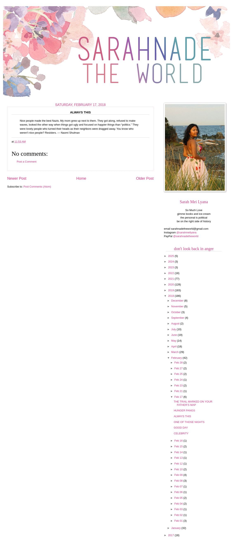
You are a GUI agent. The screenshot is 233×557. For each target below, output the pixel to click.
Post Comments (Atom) (37, 186)
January (176, 528)
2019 (171, 290)
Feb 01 (179, 520)
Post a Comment (26, 161)
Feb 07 (179, 486)
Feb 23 (179, 385)
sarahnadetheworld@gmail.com (189, 228)
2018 (171, 295)
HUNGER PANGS (184, 410)
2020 (171, 284)
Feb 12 (179, 463)
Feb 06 (179, 492)
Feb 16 (179, 440)
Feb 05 (179, 497)
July (174, 329)
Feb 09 (179, 474)
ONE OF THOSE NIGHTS (189, 422)
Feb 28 (179, 362)
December (177, 300)
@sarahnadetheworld (185, 236)
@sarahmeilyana (187, 232)
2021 (171, 278)
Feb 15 (179, 446)
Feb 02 (179, 515)
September (178, 317)
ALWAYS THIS (182, 416)
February (176, 357)
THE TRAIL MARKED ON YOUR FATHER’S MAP (193, 403)
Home (81, 178)
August (175, 323)
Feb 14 (179, 452)
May (174, 340)
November (177, 306)
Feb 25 (179, 373)
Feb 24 (179, 379)
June (174, 334)
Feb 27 (179, 368)
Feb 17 (179, 396)
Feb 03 (179, 509)
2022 (171, 273)
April (174, 346)
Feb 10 (179, 469)
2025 (171, 256)
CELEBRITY (181, 433)
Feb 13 (179, 457)
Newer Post (16, 178)
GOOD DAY (181, 427)
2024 (171, 261)
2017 (171, 535)
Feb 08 (179, 480)
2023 (171, 267)
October (176, 312)
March (175, 352)
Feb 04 (179, 503)
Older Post (145, 178)
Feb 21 (179, 391)
